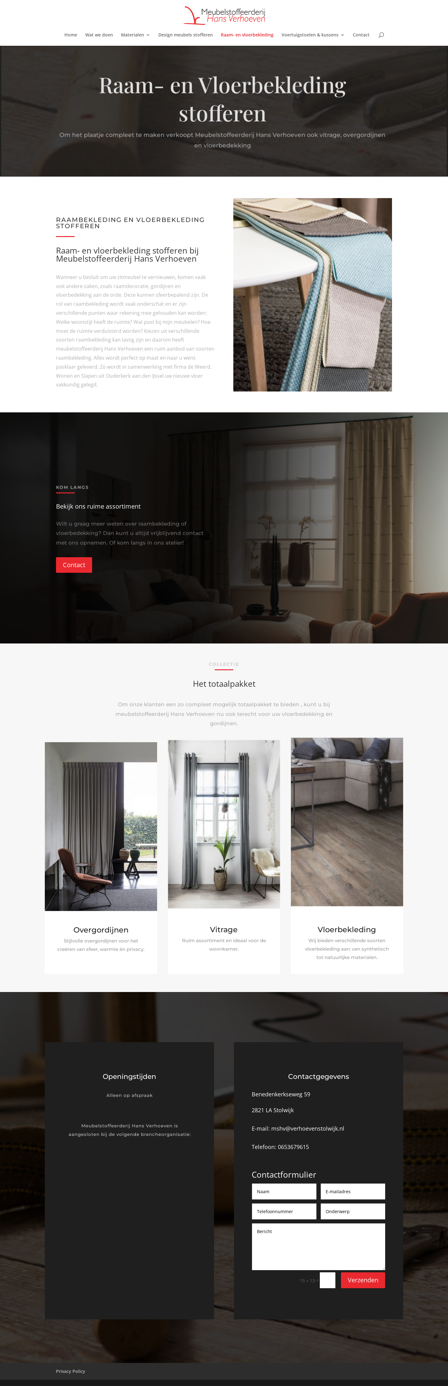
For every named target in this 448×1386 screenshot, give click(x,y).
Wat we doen (99, 35)
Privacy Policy (70, 1371)
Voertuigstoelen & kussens (310, 35)
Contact (361, 35)
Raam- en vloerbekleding (247, 35)
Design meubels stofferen (185, 35)
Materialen (132, 35)
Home (70, 35)
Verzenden (363, 1280)
